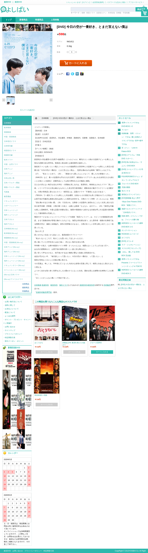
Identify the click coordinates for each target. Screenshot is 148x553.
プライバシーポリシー (33, 551)
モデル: (59, 42)
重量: (59, 46)
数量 (58, 52)
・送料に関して (9, 305)
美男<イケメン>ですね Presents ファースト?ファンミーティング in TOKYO (132, 262)
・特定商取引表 (9, 338)
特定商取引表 (48, 551)
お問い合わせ (17, 551)
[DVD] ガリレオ (128, 241)
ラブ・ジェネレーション (131, 245)
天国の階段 (126, 187)
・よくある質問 (9, 316)
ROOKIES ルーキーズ (130, 234)
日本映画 (45, 118)
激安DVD (7, 2)
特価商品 (25, 291)
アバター (125, 130)
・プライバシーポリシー (12, 334)
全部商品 (25, 284)
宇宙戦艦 (126, 13)
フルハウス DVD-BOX (130, 184)
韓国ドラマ (90, 13)
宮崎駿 (118, 13)
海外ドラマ (63, 285)
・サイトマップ (9, 330)
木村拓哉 (111, 13)
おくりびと (126, 238)
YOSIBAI (132, 551)
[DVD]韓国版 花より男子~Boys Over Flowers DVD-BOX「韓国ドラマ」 (132, 201)
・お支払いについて (11, 309)
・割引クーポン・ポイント (13, 341)
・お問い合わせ (9, 327)
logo (15, 9)
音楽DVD (45, 285)
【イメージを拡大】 (27, 110)
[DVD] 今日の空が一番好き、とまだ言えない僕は (72, 118)
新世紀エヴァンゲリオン (131, 194)
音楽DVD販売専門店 (44, 292)
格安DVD (18, 2)
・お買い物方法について (12, 302)
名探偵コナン (101, 13)
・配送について (9, 312)
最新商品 (25, 288)
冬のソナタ (126, 191)
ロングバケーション (129, 230)
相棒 (83, 13)
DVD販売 (107, 285)
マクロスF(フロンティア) (131, 248)
